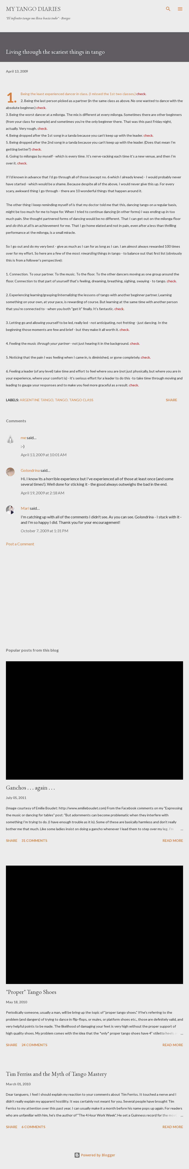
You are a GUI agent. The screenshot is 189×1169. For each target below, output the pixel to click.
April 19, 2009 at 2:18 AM (42, 492)
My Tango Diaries (33, 9)
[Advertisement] (94, 597)
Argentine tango (36, 400)
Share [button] (171, 400)
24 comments (34, 1045)
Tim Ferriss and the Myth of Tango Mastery (56, 1074)
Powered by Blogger (94, 1155)
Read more (173, 840)
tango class (81, 400)
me (23, 437)
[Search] (168, 9)
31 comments (34, 840)
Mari (25, 508)
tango (61, 400)
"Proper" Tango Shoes (31, 992)
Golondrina (30, 470)
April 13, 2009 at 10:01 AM (44, 454)
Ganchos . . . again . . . (30, 787)
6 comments (33, 1127)
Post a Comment (20, 543)
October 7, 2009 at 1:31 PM (44, 530)
